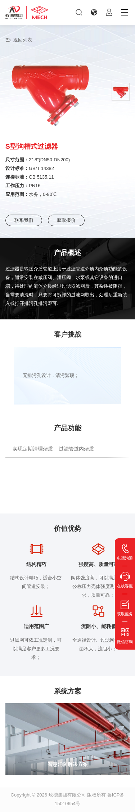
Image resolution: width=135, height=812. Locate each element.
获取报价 (66, 220)
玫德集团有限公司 (67, 795)
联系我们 (23, 220)
